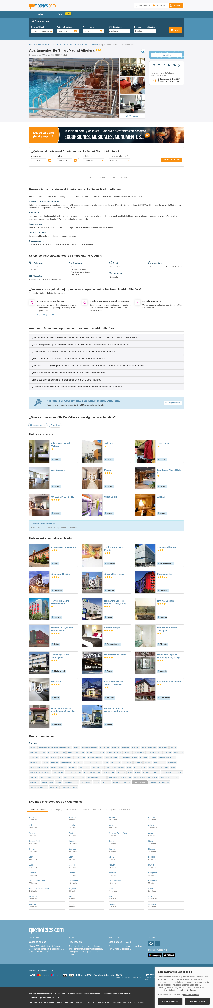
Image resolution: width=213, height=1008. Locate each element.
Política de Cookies (75, 994)
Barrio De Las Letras (56, 752)
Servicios (104, 177)
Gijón (150, 841)
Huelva (112, 849)
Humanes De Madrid (93, 762)
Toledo (111, 896)
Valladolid (33, 904)
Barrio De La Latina (37, 752)
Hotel (90, 177)
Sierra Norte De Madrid (169, 777)
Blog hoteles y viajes (120, 942)
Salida (88, 27)
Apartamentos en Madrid (43, 524)
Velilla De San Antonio (121, 782)
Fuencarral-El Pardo (167, 757)
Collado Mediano (95, 757)
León (71, 857)
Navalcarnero (97, 767)
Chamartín (178, 752)
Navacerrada (84, 767)
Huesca (151, 849)
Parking (55, 425)
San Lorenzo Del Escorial (74, 777)
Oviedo (72, 873)
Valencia (152, 896)
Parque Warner (140, 767)
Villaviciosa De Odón (69, 787)
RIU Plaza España (165, 601)
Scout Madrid (110, 497)
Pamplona (152, 873)
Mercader (108, 470)
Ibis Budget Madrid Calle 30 (169, 471)
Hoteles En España (46, 44)
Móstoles (72, 767)
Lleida (111, 857)
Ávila (31, 825)
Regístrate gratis (45, 315)
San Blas (33, 777)
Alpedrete (125, 747)
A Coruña (33, 817)
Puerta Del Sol (108, 772)
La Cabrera (115, 762)
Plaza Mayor (58, 772)
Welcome (108, 443)
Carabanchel (139, 752)
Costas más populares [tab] (91, 809)
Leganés (148, 762)
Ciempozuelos (66, 757)
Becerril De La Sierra (95, 752)
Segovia (72, 888)
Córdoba (72, 841)
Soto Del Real (47, 782)
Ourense (32, 873)
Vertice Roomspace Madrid (113, 548)
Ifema (106, 762)
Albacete (72, 817)
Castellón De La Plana (118, 833)
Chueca (54, 757)
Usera (96, 782)
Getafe (45, 762)
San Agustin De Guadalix (172, 772)
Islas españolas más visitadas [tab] (117, 809)
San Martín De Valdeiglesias (120, 777)
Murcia (151, 865)
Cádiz (71, 833)
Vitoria (71, 904)
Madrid (33, 747)
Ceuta (150, 833)
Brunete (127, 752)
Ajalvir (76, 747)
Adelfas (161, 497)
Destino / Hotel (37, 27)
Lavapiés (138, 762)
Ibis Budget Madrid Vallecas (60, 444)
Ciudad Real (34, 841)
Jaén (31, 857)
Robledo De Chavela (151, 772)
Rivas (137, 772)
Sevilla (111, 888)
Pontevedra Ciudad (37, 881)
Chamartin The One (60, 574)
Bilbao (151, 825)
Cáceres (32, 833)
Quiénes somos (37, 942)
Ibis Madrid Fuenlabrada (169, 681)
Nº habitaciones (115, 27)
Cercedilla (167, 752)
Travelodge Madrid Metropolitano (60, 602)
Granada (72, 849)
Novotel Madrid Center (115, 654)
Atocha (173, 747)
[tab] (106, 337)
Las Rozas (127, 762)
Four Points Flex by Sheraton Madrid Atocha (116, 709)
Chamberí (34, 757)
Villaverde (54, 787)
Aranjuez (135, 747)
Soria (150, 888)
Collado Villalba (111, 757)
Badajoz (72, 825)
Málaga (112, 865)
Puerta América (164, 574)
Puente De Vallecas (92, 772)
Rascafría (121, 772)
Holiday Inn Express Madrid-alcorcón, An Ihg (63, 709)
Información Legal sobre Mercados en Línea (45, 998)
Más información (120, 177)
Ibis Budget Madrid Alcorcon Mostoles (113, 682)
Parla (129, 767)
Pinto (173, 767)
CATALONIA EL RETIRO (62, 497)
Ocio (60, 14)
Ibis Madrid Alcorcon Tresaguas (167, 629)
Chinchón (44, 757)
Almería (151, 817)
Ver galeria (132, 116)
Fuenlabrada (35, 762)
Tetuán (58, 782)
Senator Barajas (112, 628)
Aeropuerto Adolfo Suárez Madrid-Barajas (55, 747)
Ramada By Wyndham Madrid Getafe (62, 629)
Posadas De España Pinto (63, 547)
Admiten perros (38, 425)
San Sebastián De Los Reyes (145, 777)
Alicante (112, 817)
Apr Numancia (58, 470)
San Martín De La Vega (96, 777)
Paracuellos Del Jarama (115, 767)
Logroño (151, 857)
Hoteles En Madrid (64, 44)
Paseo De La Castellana (158, 767)
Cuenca (112, 841)
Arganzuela (163, 747)
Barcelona (113, 825)
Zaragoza (152, 904)
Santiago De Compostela (39, 888)
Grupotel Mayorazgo (114, 574)
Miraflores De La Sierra (39, 767)
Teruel (71, 896)
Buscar (175, 30)
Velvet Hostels (164, 443)
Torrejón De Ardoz (71, 782)
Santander (152, 881)
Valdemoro (106, 782)
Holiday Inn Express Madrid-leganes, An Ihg (168, 656)
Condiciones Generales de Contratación (117, 994)
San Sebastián (115, 881)
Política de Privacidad (92, 994)
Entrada (64, 27)
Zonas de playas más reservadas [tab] (64, 809)
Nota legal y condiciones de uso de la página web (47, 994)
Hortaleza (78, 762)
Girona (32, 849)
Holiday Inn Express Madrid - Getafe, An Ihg (115, 602)
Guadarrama (66, 762)
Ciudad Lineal (80, 757)
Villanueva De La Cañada (159, 782)
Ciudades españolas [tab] (37, 809)
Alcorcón (115, 747)
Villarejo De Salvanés (38, 787)
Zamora (112, 904)
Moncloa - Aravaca (58, 767)
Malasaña (172, 762)
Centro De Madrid (154, 752)
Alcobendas (104, 747)
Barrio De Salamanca (76, 752)
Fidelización (75, 942)
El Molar (153, 757)
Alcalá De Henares (89, 747)
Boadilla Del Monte (114, 752)
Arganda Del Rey (149, 747)
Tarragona (33, 896)
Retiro (130, 772)
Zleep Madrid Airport (167, 547)
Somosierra (34, 782)
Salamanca (73, 881)
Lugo (31, 865)
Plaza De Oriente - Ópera (40, 772)
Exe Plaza (56, 681)
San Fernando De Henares (50, 777)
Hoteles (32, 44)
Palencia (112, 873)
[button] (176, 5)
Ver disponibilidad (171, 160)
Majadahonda (159, 762)
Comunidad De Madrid (128, 757)
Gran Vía (54, 762)
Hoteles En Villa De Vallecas (87, 44)
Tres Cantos (86, 782)
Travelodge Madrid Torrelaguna (60, 656)
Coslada (143, 757)
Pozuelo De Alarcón (73, 772)
